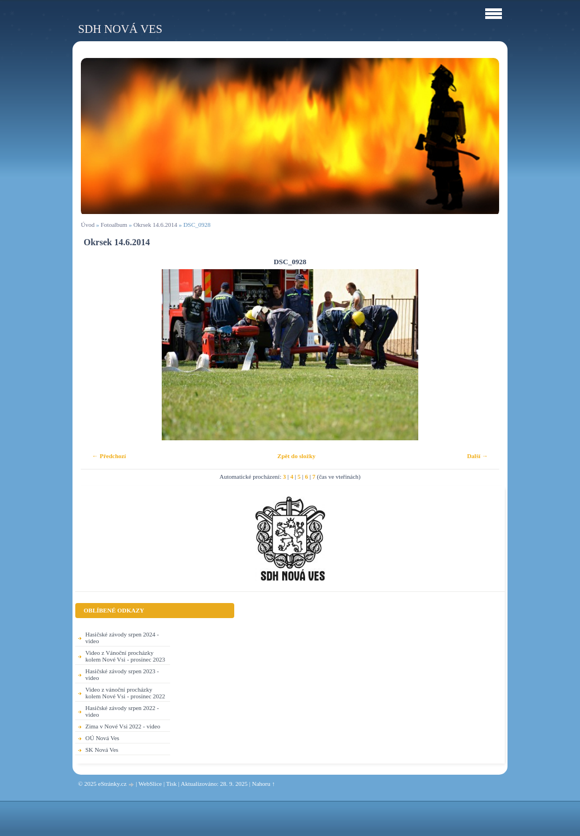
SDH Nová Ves (120, 28)
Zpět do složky (296, 456)
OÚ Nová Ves (102, 738)
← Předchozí (109, 456)
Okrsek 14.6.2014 (155, 224)
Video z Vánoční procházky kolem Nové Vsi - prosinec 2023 (125, 656)
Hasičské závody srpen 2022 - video (122, 711)
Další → (477, 456)
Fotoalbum (113, 224)
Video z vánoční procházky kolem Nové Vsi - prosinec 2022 (125, 692)
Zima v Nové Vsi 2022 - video (122, 726)
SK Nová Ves (101, 749)
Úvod (87, 224)
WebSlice (150, 783)
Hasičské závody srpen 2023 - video (122, 674)
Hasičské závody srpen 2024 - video (122, 637)
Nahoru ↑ (263, 783)
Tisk (171, 783)
